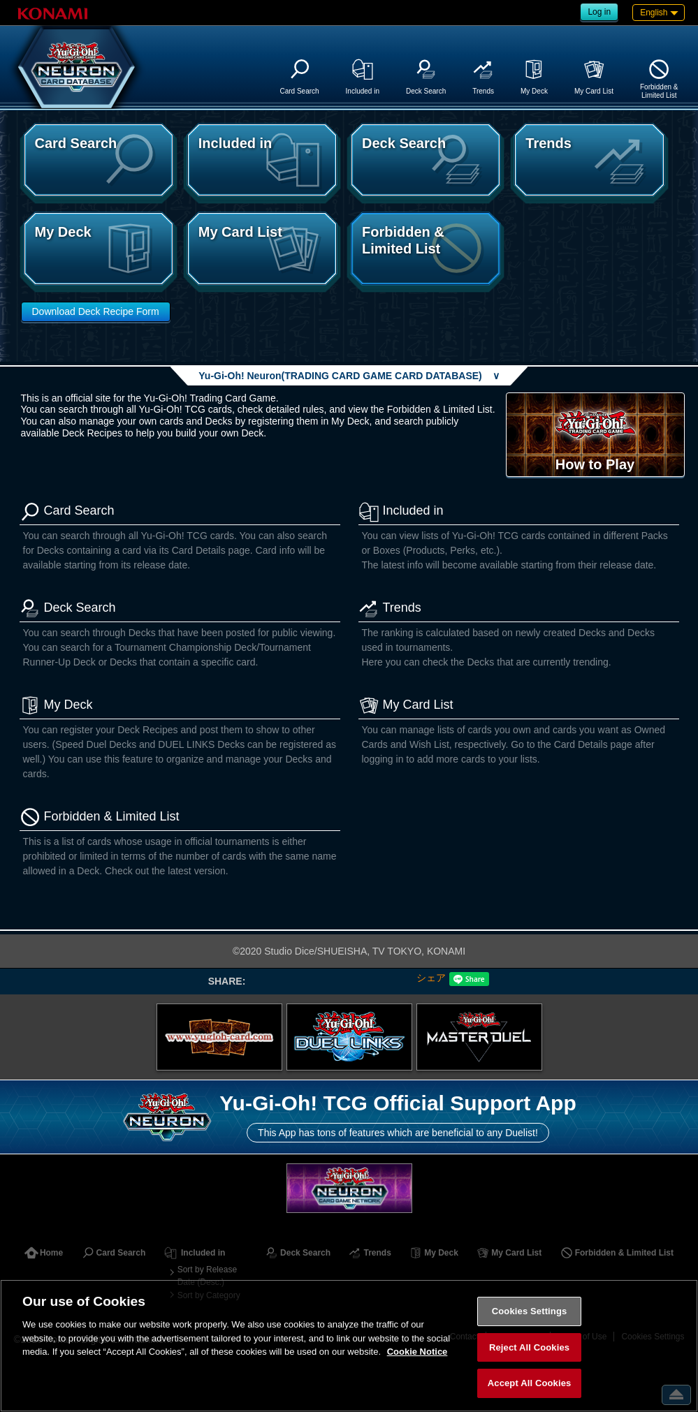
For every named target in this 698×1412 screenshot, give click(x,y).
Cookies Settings (529, 1311)
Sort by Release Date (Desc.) (207, 1276)
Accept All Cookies (530, 1383)
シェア (431, 977)
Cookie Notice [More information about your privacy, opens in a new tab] (417, 1351)
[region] (349, 1345)
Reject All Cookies (529, 1347)
